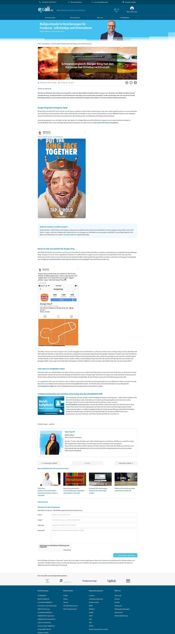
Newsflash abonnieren (70, 606)
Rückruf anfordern (76, 2)
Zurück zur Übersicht (44, 89)
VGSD (91, 616)
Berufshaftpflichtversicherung (76, 404)
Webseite (41, 525)
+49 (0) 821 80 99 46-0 (49, 2)
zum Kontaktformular (101, 2)
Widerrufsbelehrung (121, 616)
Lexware (91, 595)
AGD (90, 619)
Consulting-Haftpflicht (45, 602)
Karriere (117, 599)
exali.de (46, 10)
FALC (90, 622)
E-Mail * (40, 520)
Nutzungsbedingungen (122, 609)
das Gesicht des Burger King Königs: (106, 123)
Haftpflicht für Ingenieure (46, 616)
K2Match (92, 609)
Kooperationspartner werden (98, 629)
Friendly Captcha (67, 550)
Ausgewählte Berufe (44, 629)
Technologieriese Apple (46, 386)
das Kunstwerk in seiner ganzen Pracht (63, 259)
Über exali (118, 595)
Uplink (91, 612)
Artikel (65, 595)
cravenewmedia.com (70, 235)
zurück (87, 463)
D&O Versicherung (44, 609)
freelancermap (94, 602)
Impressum (118, 606)
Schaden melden (130, 2)
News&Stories (46, 43)
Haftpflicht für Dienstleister (46, 619)
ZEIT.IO (91, 626)
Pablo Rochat (73, 113)
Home (39, 43)
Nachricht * (41, 530)
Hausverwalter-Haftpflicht (46, 626)
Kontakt (117, 602)
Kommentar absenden (126, 555)
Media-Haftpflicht (43, 599)
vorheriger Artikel (50, 463)
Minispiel (102, 230)
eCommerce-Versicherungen (47, 606)
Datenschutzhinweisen (109, 563)
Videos (65, 599)
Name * (40, 515)
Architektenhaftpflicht (45, 612)
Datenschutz (119, 612)
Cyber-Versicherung (44, 622)
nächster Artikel (125, 463)
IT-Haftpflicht (42, 595)
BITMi (91, 606)
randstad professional (96, 599)
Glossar (65, 602)
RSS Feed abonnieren (70, 609)
